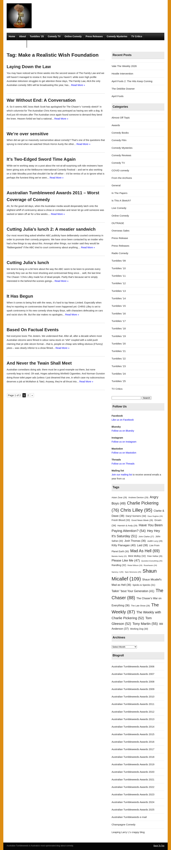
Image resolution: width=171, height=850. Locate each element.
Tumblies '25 (119, 381)
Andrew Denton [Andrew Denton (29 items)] (138, 497)
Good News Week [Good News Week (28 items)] (142, 520)
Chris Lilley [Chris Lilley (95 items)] (136, 510)
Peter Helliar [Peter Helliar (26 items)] (154, 556)
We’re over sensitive (27, 133)
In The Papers (119, 193)
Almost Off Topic (121, 117)
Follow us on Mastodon (124, 452)
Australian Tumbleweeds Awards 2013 (133, 719)
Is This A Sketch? (121, 200)
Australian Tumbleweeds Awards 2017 (133, 749)
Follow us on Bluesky (123, 430)
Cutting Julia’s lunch (28, 262)
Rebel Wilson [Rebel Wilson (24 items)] (135, 565)
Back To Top (159, 846)
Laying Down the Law (29, 66)
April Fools (118, 96)
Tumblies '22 (119, 358)
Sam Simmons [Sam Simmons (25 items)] (133, 572)
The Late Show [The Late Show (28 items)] (140, 605)
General (116, 185)
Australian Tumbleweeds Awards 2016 (133, 741)
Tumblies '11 (119, 275)
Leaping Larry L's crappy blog (128, 832)
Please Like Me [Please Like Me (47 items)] (126, 560)
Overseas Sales (120, 230)
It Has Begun (20, 296)
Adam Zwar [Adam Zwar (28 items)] (119, 497)
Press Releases (94, 36)
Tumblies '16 (119, 313)
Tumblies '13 (119, 290)
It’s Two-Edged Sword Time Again (41, 159)
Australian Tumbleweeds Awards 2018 (133, 756)
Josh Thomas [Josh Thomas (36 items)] (135, 540)
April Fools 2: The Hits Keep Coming (132, 81)
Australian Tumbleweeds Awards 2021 (133, 779)
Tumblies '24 (119, 373)
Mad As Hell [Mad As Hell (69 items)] (145, 551)
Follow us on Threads (123, 463)
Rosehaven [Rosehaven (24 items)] (150, 565)
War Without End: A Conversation (41, 100)
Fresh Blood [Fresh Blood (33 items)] (121, 520)
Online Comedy (73, 36)
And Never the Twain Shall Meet (39, 363)
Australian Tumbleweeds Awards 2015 (133, 734)
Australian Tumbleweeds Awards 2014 (133, 726)
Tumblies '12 (119, 283)
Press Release (120, 238)
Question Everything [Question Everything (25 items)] (151, 561)
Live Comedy (119, 208)
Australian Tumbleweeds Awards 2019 (133, 764)
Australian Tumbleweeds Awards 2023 (133, 794)
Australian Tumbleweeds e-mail (129, 817)
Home (12, 36)
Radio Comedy (17, 44)
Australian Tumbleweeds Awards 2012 (133, 711)
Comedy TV (54, 36)
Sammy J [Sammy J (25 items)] (118, 572)
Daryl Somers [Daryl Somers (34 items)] (136, 515)
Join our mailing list (122, 474)
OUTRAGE (118, 223)
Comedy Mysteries (117, 36)
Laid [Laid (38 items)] (142, 545)
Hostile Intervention (122, 73)
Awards (116, 125)
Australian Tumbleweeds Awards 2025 (133, 809)
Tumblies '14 (119, 298)
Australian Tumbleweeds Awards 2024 (133, 802)
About (22, 36)
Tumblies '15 (119, 305)
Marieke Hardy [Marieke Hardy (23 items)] (119, 556)
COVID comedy (120, 170)
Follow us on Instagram (124, 441)
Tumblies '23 (119, 366)
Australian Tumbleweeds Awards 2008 (133, 681)
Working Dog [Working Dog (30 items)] (139, 629)
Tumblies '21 (119, 351)
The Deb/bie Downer (123, 88)
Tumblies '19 (119, 336)
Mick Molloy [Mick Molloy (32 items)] (137, 556)
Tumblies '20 (119, 343)
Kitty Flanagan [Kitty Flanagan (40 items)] (124, 545)
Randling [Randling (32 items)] (119, 565)
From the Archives (122, 177)
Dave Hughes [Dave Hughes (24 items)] (155, 516)
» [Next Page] (32, 395)
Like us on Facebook (123, 419)
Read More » (78, 85)
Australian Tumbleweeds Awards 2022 (133, 787)
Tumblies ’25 (37, 36)
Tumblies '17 (119, 321)
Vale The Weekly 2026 (124, 66)
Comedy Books (120, 132)
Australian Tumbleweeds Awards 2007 (133, 674)
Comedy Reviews (121, 155)
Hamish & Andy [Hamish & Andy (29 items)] (127, 525)
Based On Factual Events (33, 329)
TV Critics (136, 36)
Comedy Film (119, 140)
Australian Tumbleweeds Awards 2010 (133, 696)
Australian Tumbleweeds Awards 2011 (133, 704)
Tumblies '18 (119, 328)
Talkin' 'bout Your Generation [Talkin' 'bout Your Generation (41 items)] (133, 591)
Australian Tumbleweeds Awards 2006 (133, 666)
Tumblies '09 (119, 260)
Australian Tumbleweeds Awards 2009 (133, 689)
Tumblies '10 (119, 268)
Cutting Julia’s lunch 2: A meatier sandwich (51, 229)
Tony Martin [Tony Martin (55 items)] (145, 623)
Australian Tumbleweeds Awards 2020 (133, 771)
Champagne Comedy (124, 824)
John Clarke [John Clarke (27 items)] (146, 536)
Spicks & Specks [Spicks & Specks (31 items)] (143, 585)
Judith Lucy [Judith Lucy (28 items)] (155, 541)
